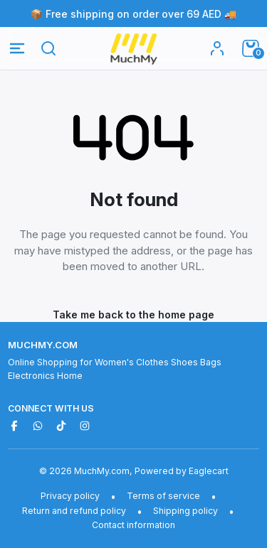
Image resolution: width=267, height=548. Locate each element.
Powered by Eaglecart (182, 471)
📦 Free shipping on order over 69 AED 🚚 (134, 14)
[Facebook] (14, 425)
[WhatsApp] (37, 425)
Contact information (133, 525)
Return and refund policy (74, 510)
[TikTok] (61, 425)
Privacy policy (70, 495)
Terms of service (163, 495)
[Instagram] (84, 425)
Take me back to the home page (133, 314)
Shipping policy (185, 510)
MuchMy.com (43, 344)
